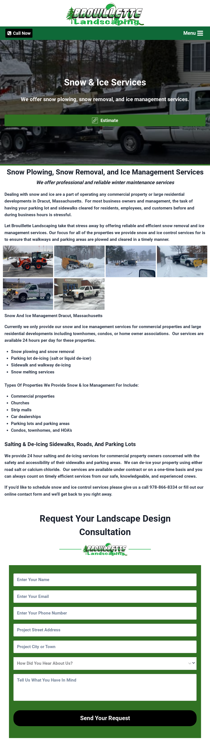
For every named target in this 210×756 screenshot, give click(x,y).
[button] (105, 120)
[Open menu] (193, 33)
